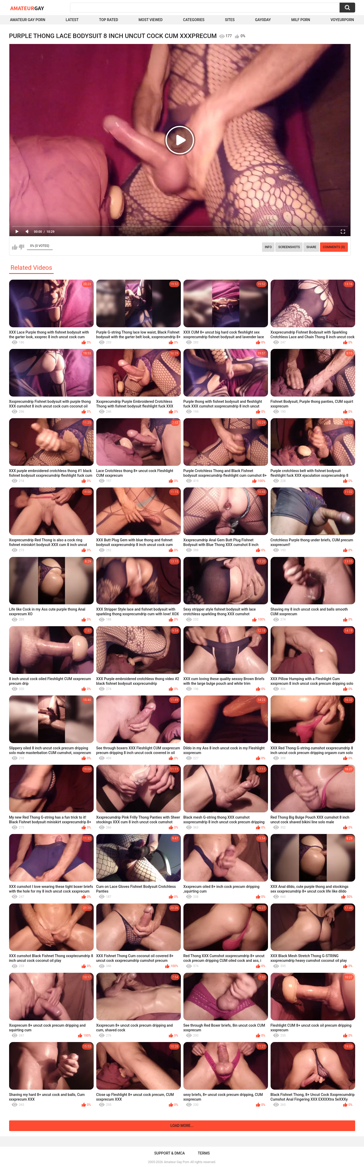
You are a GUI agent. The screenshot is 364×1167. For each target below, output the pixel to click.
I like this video (14, 247)
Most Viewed (151, 20)
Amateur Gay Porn (27, 20)
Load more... (182, 1126)
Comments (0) (334, 247)
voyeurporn (342, 20)
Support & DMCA (169, 1153)
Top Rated (108, 20)
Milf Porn (300, 20)
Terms (204, 1153)
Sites (229, 20)
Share (311, 247)
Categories (194, 20)
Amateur (27, 8)
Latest (72, 20)
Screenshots (289, 247)
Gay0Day (263, 20)
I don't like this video (21, 247)
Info (268, 247)
